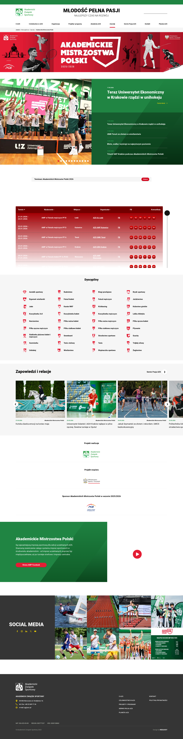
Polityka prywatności (158, 700)
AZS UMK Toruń (99, 237)
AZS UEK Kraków (99, 247)
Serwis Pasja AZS (130, 24)
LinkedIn (24, 2)
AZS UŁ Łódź (98, 218)
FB (119, 218)
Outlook (38, 2)
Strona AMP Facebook (31, 565)
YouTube (33, 2)
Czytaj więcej (161, 103)
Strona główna (25, 29)
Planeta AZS (163, 24)
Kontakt (147, 24)
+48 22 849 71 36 (30, 704)
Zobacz (145, 179)
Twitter (29, 2)
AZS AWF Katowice (100, 228)
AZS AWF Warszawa (97, 257)
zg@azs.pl (27, 707)
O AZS (18, 24)
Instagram (20, 2)
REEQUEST (163, 730)
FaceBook (15, 2)
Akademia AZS (96, 24)
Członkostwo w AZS (36, 24)
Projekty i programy (75, 24)
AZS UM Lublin (99, 267)
